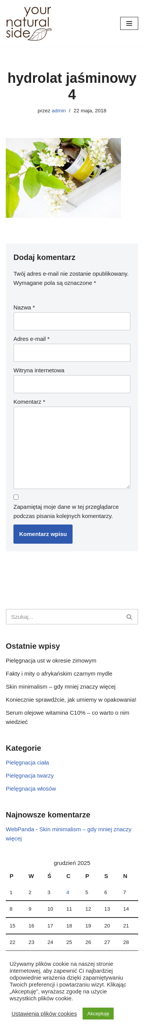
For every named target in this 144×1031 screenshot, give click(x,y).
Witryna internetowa (39, 370)
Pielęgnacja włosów (31, 788)
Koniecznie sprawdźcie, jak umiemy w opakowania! (71, 699)
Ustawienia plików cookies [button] (44, 1014)
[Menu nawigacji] (129, 23)
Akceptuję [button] (98, 1013)
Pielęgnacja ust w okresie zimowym (51, 660)
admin (59, 110)
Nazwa (24, 307)
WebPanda (20, 829)
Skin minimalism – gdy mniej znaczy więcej (61, 686)
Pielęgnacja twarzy (30, 775)
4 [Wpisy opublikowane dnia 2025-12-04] (68, 892)
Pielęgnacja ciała (27, 762)
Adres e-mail (31, 338)
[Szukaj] (63, 617)
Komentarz (29, 401)
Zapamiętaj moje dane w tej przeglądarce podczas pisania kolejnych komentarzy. (66, 511)
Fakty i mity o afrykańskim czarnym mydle (59, 673)
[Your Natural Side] (29, 23)
